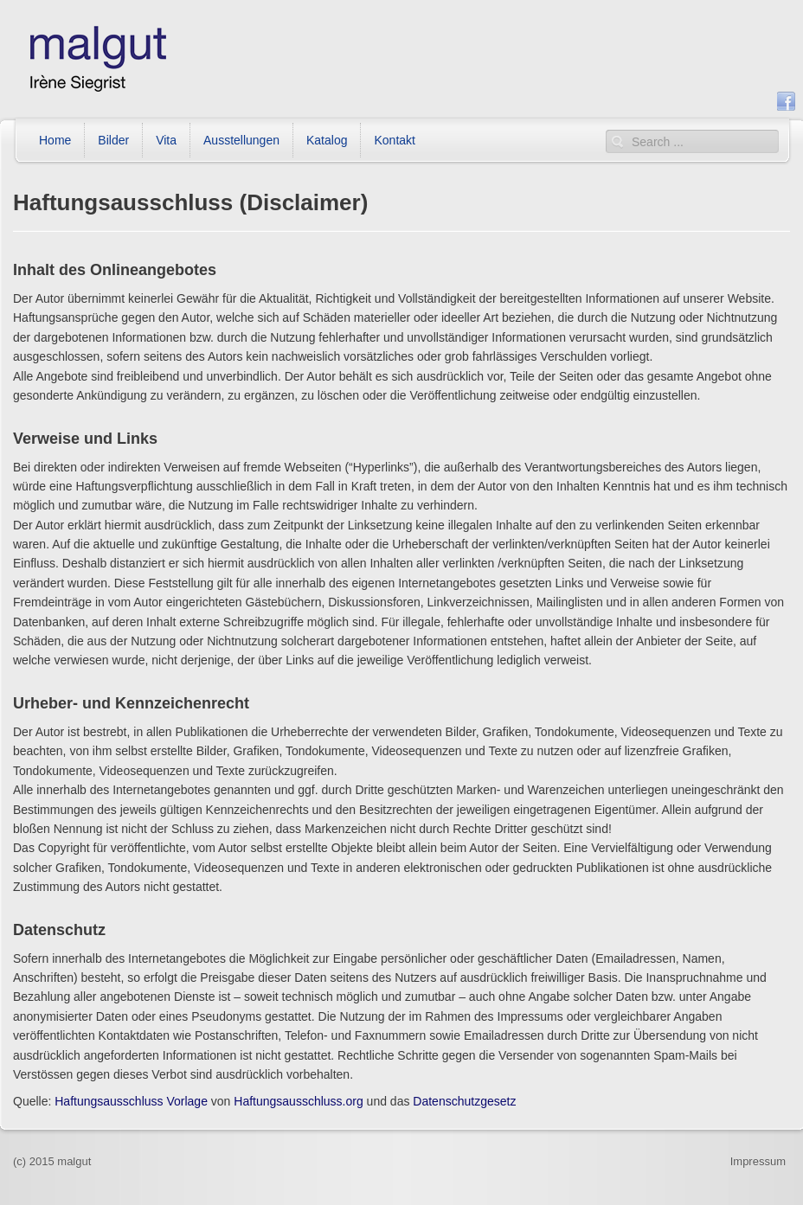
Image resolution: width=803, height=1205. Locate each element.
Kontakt (394, 140)
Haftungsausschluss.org (298, 1101)
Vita (166, 140)
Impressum (758, 1161)
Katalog (326, 140)
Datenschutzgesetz (464, 1101)
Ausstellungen (241, 140)
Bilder (113, 140)
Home (55, 140)
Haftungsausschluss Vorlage (131, 1101)
